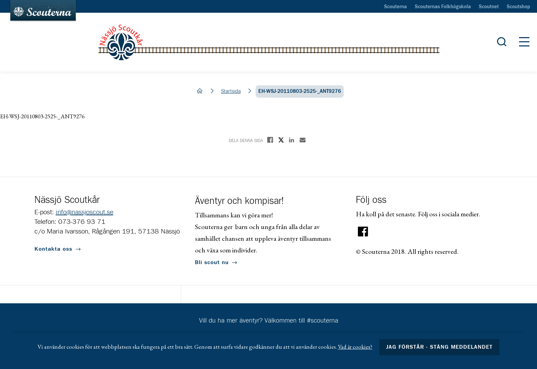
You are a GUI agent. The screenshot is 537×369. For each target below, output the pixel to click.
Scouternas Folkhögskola (443, 6)
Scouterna (395, 6)
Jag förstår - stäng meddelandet (439, 347)
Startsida (231, 91)
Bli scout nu (212, 262)
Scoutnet (489, 6)
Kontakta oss (53, 249)
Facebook (363, 232)
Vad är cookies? (355, 346)
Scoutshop (518, 6)
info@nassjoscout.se (84, 212)
